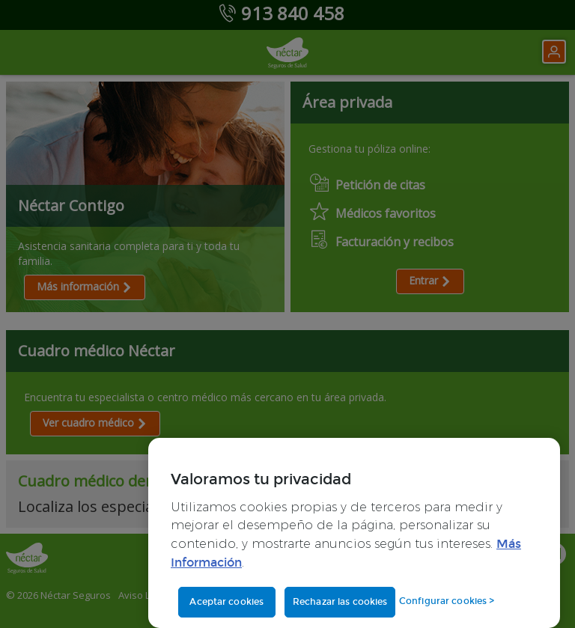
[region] (354, 533)
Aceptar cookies (226, 602)
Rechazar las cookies (340, 602)
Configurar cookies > (446, 601)
